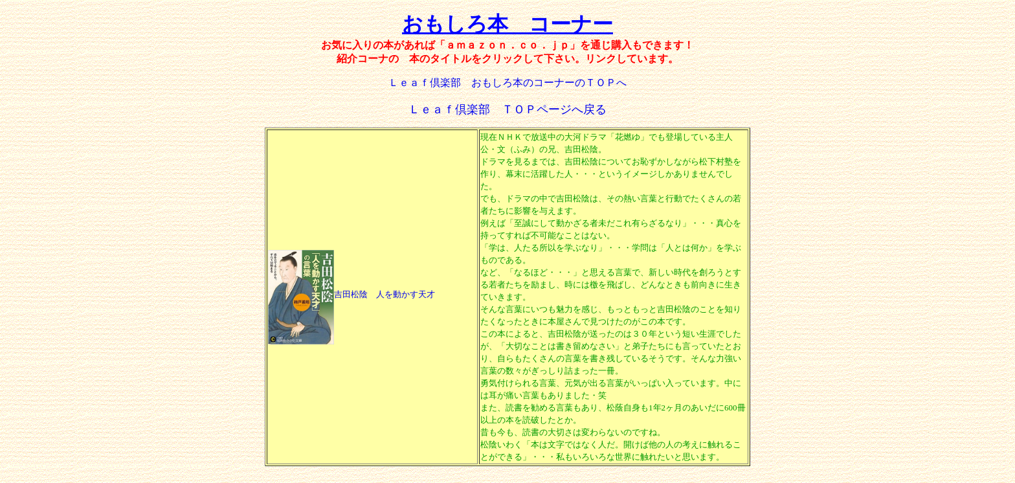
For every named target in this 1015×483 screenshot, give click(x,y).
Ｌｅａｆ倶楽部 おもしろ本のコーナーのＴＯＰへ (507, 82)
